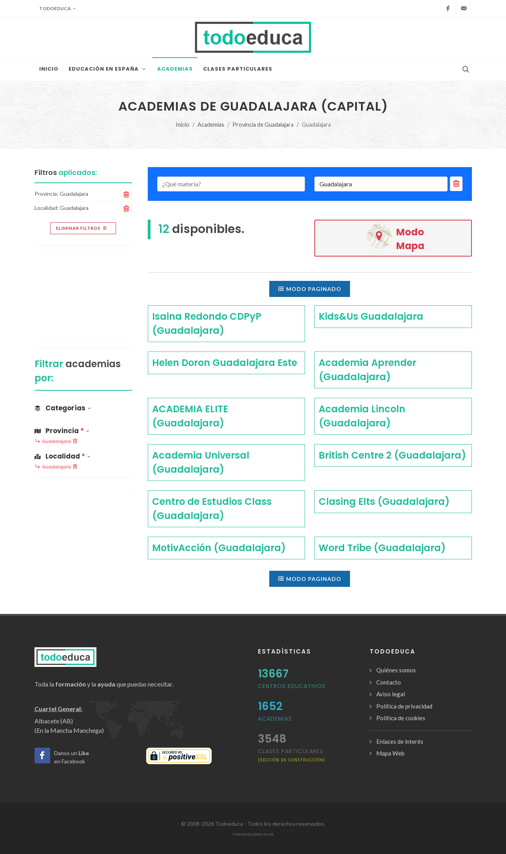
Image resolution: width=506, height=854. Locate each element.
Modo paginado (309, 288)
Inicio (182, 124)
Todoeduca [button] (57, 9)
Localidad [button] (62, 456)
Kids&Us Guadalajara (371, 316)
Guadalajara (56, 441)
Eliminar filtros (82, 228)
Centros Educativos (292, 686)
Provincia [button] (61, 430)
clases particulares (291, 755)
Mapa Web (390, 753)
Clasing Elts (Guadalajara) (384, 501)
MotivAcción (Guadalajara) (219, 547)
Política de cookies (400, 717)
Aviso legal (390, 693)
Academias (211, 124)
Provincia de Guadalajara (263, 124)
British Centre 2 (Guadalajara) (392, 455)
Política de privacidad (404, 706)
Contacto (388, 682)
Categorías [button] (62, 408)
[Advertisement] (83, 296)
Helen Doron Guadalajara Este (224, 362)
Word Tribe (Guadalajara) (382, 547)
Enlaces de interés (399, 741)
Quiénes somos (396, 670)
